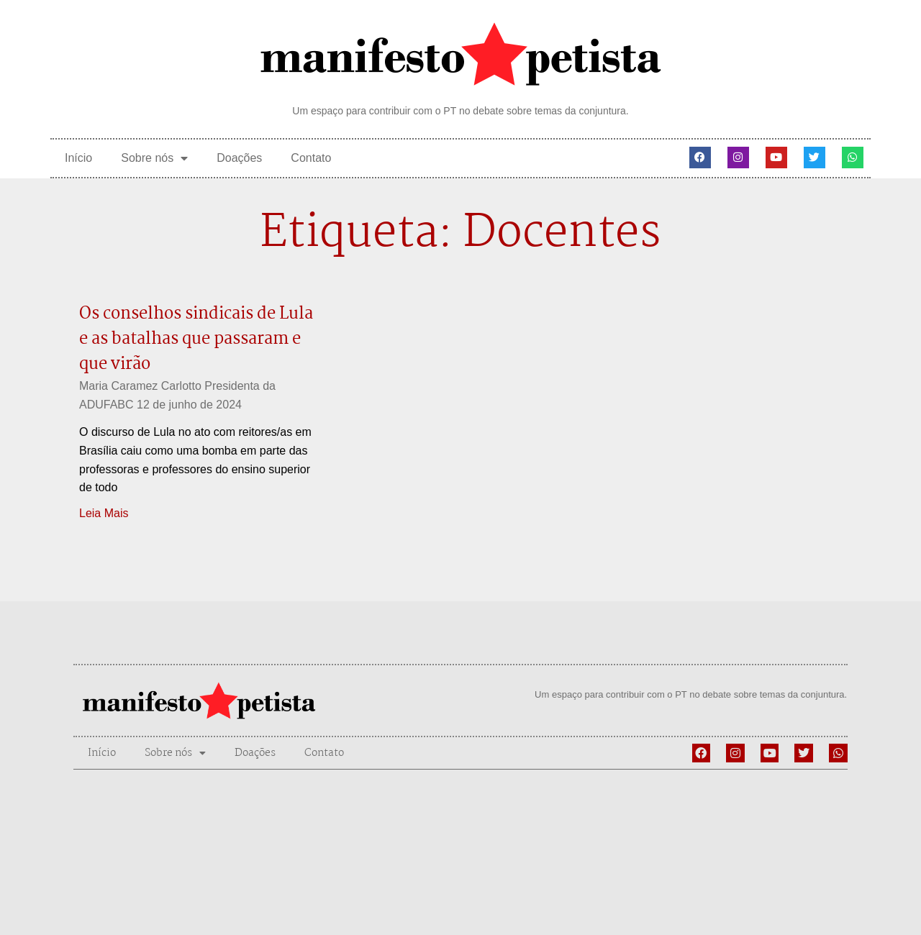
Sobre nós (154, 158)
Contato (311, 158)
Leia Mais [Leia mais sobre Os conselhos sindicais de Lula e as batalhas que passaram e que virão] (103, 513)
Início (78, 158)
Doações (239, 158)
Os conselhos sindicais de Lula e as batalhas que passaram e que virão (196, 339)
